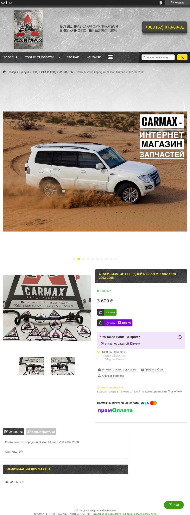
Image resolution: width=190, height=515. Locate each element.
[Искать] (182, 57)
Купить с (118, 323)
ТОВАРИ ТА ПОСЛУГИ (39, 57)
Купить (110, 312)
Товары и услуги (18, 72)
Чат (174, 505)
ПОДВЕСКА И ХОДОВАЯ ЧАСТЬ (52, 72)
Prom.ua (111, 510)
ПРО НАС (72, 57)
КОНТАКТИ (94, 57)
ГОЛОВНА (10, 57)
